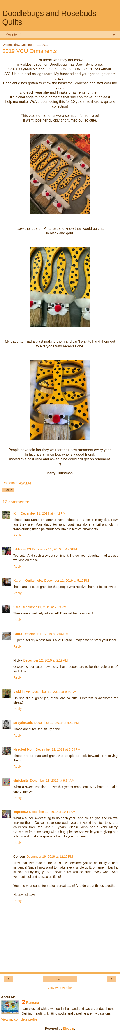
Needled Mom (24, 749)
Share (8, 490)
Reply (17, 535)
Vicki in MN (22, 691)
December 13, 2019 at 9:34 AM (52, 780)
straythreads (23, 723)
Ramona (32, 1002)
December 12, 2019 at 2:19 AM (45, 660)
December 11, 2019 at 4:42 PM (43, 513)
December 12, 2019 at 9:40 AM (54, 691)
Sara (16, 607)
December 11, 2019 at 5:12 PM (66, 580)
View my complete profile (19, 1019)
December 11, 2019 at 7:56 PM (45, 634)
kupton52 (20, 812)
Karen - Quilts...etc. (28, 580)
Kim (16, 513)
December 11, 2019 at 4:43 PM (54, 549)
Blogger (68, 1028)
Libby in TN (22, 549)
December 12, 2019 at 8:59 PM (58, 749)
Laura (17, 634)
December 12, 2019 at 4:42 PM (56, 723)
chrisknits (21, 780)
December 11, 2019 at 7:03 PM (44, 607)
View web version (60, 988)
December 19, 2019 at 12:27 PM (49, 856)
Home (60, 979)
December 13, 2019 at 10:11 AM (52, 812)
